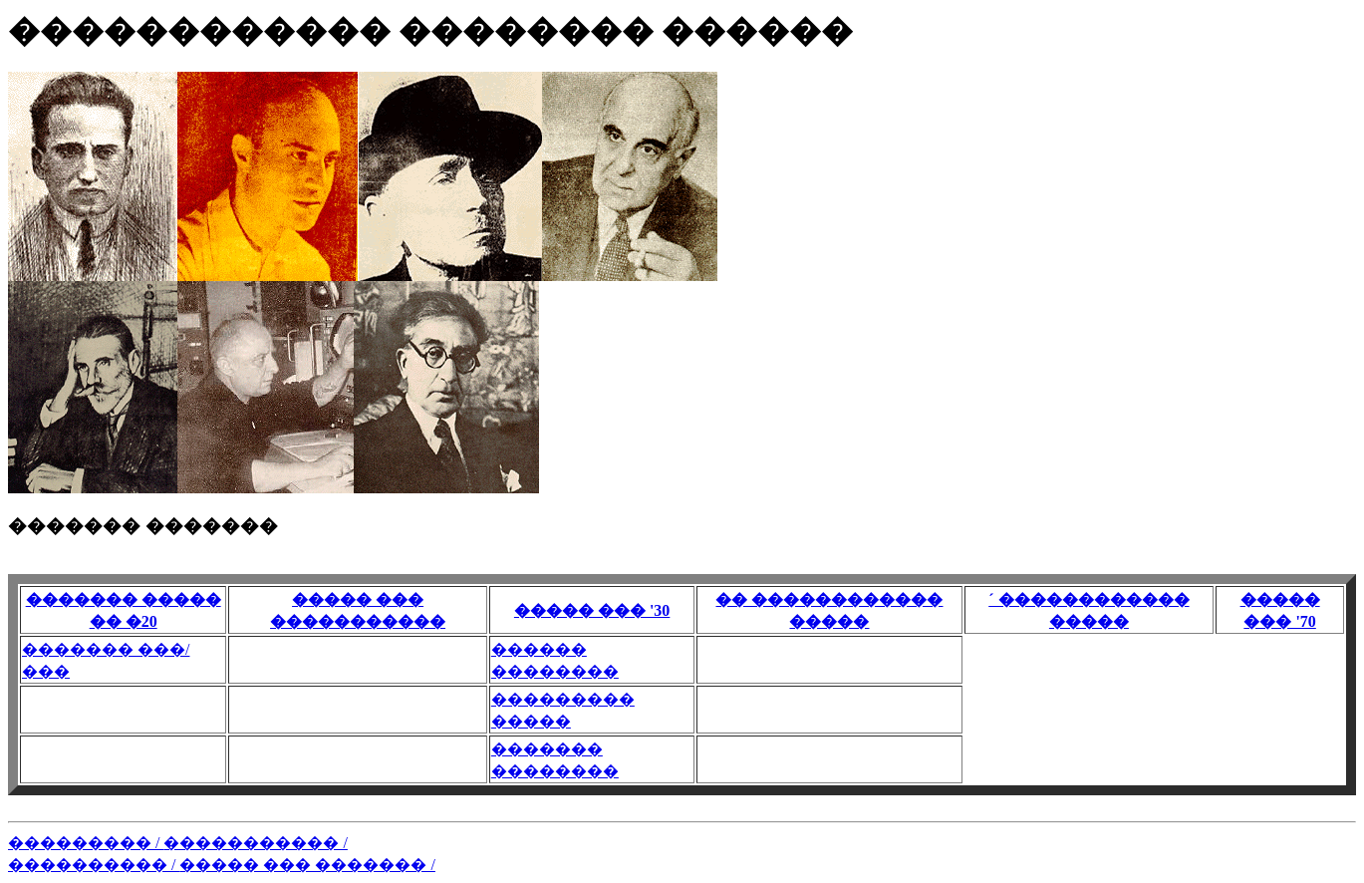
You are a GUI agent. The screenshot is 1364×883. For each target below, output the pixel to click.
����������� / (255, 842)
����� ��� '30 (592, 610)
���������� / (93, 864)
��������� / (85, 842)
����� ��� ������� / (306, 864)
